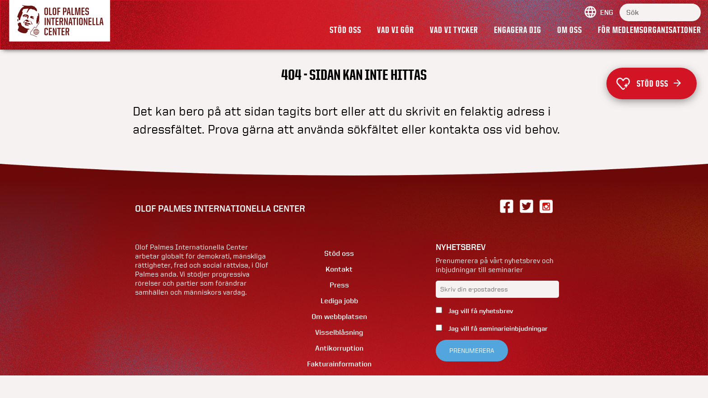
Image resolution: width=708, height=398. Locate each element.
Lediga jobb (339, 300)
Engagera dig (517, 30)
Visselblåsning (339, 332)
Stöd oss (345, 30)
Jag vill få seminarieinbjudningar (497, 328)
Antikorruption (339, 348)
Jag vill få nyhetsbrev (480, 311)
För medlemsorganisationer (649, 30)
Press (339, 285)
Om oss (569, 30)
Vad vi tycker (454, 30)
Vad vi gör (395, 30)
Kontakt (339, 269)
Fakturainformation (339, 364)
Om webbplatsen (339, 316)
